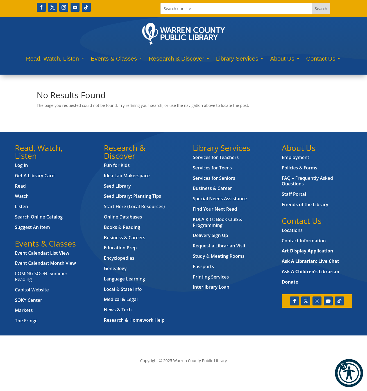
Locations (292, 230)
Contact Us (321, 58)
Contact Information (304, 241)
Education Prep (120, 248)
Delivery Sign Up (210, 235)
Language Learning (124, 279)
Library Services (237, 58)
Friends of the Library (305, 204)
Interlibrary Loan (211, 287)
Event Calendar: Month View (45, 263)
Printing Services (211, 277)
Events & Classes (114, 58)
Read (20, 186)
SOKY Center (28, 300)
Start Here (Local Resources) (134, 206)
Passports (203, 266)
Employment (295, 157)
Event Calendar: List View (42, 253)
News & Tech (118, 310)
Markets (24, 310)
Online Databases (123, 217)
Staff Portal (294, 194)
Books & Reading (122, 227)
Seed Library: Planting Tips (132, 196)
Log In (21, 165)
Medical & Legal (121, 299)
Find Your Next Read (215, 209)
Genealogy (115, 268)
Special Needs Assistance (220, 199)
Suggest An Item (32, 227)
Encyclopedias (119, 258)
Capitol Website (32, 290)
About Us (282, 58)
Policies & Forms (299, 168)
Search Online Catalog (39, 217)
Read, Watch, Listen (52, 58)
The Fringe (26, 321)
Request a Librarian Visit (219, 246)
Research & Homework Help (134, 320)
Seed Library (117, 186)
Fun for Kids (117, 165)
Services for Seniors (214, 178)
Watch (22, 196)
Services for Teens (212, 168)
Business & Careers (125, 237)
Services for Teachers (216, 157)
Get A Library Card (35, 176)
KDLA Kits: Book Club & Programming (218, 222)
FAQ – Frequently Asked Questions (307, 181)
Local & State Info (123, 289)
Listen (21, 206)
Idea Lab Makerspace (127, 176)
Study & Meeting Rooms (218, 256)
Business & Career (212, 188)
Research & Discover (176, 58)
